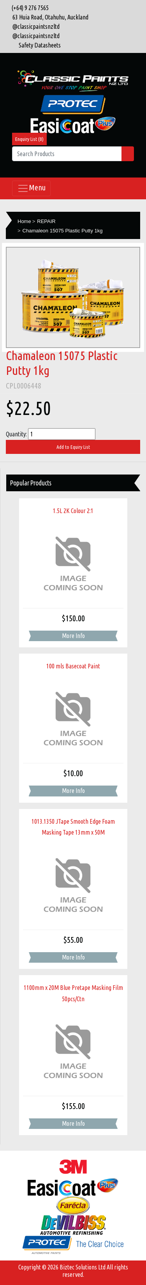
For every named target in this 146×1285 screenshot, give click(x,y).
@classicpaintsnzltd (34, 26)
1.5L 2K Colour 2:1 (73, 510)
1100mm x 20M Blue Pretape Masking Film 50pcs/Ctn (73, 993)
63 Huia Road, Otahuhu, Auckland (48, 17)
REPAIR (46, 221)
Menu (31, 188)
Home (24, 221)
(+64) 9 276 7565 (29, 7)
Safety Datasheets (40, 45)
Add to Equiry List (73, 447)
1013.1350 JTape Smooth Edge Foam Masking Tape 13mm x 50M (73, 827)
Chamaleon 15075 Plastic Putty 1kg (63, 231)
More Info (73, 635)
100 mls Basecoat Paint (73, 666)
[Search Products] (67, 153)
